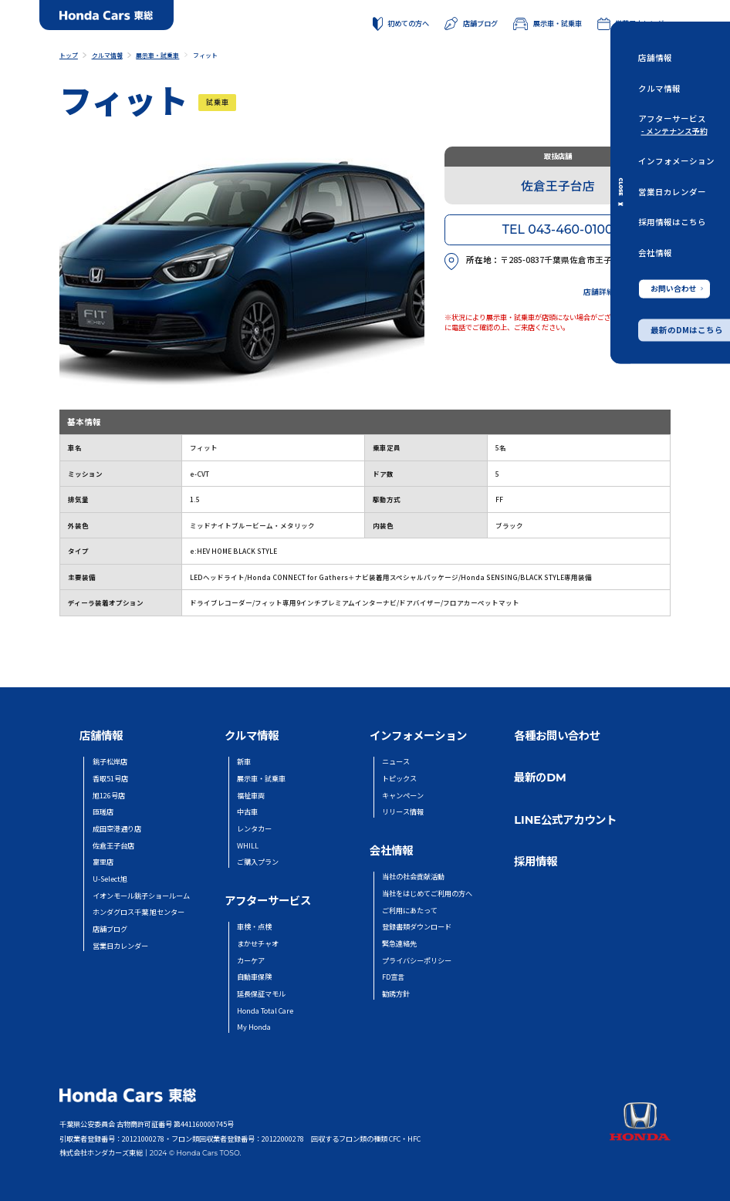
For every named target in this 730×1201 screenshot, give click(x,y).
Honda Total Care (265, 1011)
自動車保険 (254, 977)
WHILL (248, 846)
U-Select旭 (110, 879)
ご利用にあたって (410, 911)
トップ (68, 55)
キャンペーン (403, 796)
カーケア (251, 961)
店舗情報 (655, 57)
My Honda (254, 1027)
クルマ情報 (659, 87)
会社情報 (655, 252)
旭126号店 (109, 796)
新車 (244, 762)
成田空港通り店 (117, 829)
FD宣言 (393, 977)
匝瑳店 (103, 812)
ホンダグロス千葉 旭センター (138, 912)
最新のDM (540, 777)
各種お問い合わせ (557, 736)
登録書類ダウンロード (416, 927)
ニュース (396, 762)
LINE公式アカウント (565, 820)
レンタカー (254, 829)
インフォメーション (676, 161)
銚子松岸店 (110, 762)
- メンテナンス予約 (674, 131)
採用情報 (535, 862)
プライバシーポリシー (416, 961)
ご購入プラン (258, 862)
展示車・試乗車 (547, 23)
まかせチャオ (258, 944)
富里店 (103, 862)
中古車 (247, 812)
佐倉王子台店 (113, 846)
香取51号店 (110, 779)
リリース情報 (403, 812)
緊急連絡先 (399, 944)
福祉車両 (251, 796)
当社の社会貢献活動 (413, 877)
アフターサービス (672, 118)
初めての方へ (401, 24)
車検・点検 (254, 927)
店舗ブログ (471, 23)
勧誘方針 (396, 994)
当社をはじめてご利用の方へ (427, 894)
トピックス (399, 779)
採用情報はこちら (672, 222)
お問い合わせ (677, 287)
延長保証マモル (261, 994)
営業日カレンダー (672, 191)
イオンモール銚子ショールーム (141, 896)
